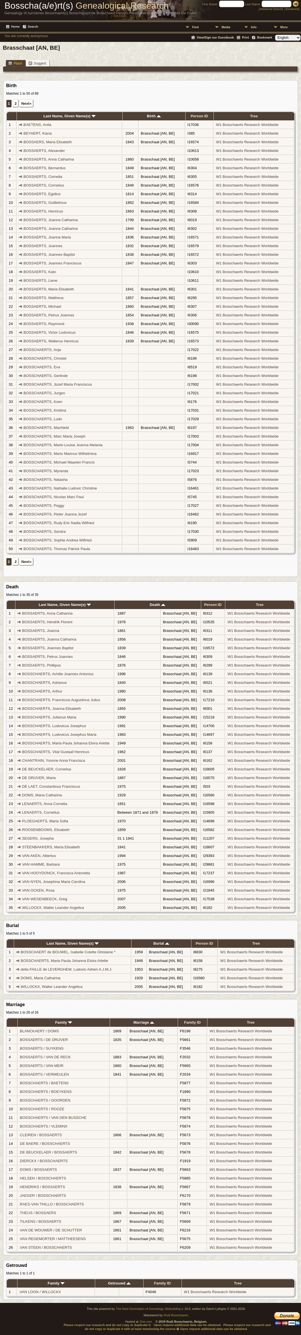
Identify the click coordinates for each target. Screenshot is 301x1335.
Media (226, 27)
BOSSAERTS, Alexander (44, 151)
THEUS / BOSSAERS (38, 1213)
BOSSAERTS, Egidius (41, 194)
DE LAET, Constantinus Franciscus (51, 786)
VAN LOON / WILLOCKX (40, 1292)
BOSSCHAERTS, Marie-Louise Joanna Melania (63, 445)
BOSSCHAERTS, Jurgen (44, 393)
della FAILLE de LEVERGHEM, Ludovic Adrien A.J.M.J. (66, 969)
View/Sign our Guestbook (215, 37)
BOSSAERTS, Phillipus (41, 665)
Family (63, 1022)
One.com (146, 1321)
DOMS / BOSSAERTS (38, 1169)
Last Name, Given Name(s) (69, 116)
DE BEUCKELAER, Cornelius (46, 769)
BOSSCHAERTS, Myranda (45, 471)
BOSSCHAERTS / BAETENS (44, 1083)
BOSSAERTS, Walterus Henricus (51, 341)
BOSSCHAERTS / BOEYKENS (46, 1092)
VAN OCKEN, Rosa (38, 890)
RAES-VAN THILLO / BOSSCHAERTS (52, 1204)
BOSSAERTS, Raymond (43, 324)
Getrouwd (119, 1283)
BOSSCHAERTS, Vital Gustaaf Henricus (55, 752)
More (284, 27)
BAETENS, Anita (37, 125)
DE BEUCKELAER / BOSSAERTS (48, 1152)
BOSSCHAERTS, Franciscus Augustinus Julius (61, 700)
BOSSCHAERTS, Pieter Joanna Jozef (55, 514)
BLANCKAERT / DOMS (39, 1031)
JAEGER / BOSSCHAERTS (43, 1195)
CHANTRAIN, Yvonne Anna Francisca (53, 760)
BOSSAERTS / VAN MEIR (42, 1066)
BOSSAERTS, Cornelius (43, 185)
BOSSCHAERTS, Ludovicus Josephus (54, 726)
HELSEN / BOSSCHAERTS (43, 1178)
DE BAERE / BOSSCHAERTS (45, 1143)
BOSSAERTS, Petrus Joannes (48, 315)
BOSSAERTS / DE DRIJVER (44, 1040)
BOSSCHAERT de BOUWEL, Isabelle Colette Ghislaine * (68, 952)
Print (245, 37)
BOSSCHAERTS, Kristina (44, 410)
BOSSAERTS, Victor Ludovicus (49, 332)
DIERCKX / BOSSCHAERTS (44, 1161)
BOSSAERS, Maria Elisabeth (47, 142)
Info (254, 27)
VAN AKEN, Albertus (39, 856)
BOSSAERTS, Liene (40, 280)
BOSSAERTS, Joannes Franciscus (52, 263)
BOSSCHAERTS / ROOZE (42, 1109)
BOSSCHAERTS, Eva (41, 367)
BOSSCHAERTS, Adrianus (44, 682)
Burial (161, 943)
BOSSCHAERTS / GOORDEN (45, 1100)
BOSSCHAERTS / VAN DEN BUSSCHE (53, 1118)
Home (15, 26)
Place (15, 63)
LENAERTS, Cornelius (41, 812)
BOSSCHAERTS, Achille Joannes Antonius (57, 674)
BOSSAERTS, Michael (42, 306)
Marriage (143, 1022)
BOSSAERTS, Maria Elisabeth (48, 289)
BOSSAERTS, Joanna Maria (47, 237)
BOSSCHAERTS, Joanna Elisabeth (51, 708)
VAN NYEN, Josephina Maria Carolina (53, 882)
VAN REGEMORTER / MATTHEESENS (53, 1239)
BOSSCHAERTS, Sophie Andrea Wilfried (57, 540)
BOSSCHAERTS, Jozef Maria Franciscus (57, 384)
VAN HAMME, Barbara (41, 864)
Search (33, 26)
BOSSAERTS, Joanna (40, 631)
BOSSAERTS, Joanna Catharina (50, 220)
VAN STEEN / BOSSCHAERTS (46, 1247)
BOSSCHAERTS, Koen (42, 402)
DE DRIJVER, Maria (39, 778)
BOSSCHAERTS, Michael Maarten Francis (59, 462)
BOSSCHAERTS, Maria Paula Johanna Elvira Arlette (65, 743)
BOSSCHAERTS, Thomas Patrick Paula (56, 549)
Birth (154, 116)
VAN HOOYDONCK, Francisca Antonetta (56, 873)
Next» (26, 103)
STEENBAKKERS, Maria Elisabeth (51, 847)
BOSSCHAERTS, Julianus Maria (49, 717)
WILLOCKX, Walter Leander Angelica (53, 908)
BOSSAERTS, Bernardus (44, 168)
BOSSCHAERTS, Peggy (43, 505)
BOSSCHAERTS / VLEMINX (43, 1126)
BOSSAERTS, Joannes (42, 246)
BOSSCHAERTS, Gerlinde (45, 376)
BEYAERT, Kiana (37, 133)
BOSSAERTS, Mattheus (43, 298)
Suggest (37, 63)
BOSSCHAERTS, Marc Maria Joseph (54, 436)
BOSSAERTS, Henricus (43, 211)
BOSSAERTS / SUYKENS (42, 1048)
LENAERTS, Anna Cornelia (44, 804)
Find (195, 27)
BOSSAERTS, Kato (39, 272)
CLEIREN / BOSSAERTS (41, 1135)
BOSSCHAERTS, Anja (42, 350)
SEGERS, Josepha (38, 838)
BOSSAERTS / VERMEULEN (44, 1074)
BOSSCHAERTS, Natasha (45, 479)
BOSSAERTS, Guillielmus (45, 202)
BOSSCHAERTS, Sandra (44, 531)
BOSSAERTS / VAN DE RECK (45, 1057)
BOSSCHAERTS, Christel (44, 358)
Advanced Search (271, 9)
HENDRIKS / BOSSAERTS (42, 1187)
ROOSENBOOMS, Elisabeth (46, 830)
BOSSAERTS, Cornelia (42, 177)
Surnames (292, 9)
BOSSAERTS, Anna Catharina (48, 159)
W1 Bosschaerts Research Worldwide (247, 125)
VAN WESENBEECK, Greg (44, 899)
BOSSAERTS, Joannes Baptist (49, 254)
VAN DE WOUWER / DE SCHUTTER (51, 1230)
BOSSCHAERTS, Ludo (42, 419)
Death (157, 605)
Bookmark (264, 37)
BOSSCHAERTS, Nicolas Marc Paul (53, 497)
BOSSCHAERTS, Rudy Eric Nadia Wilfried (58, 523)
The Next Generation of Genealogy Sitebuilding (148, 1308)
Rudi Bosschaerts (176, 1315)
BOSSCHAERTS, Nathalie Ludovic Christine (60, 488)
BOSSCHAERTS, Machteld (46, 428)
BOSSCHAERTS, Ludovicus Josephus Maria (59, 734)
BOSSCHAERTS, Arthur (42, 691)
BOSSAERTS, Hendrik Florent (47, 622)
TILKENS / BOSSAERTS (40, 1221)
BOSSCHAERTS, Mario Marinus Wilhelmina (60, 454)
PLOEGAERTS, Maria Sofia (45, 821)
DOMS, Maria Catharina (42, 795)
